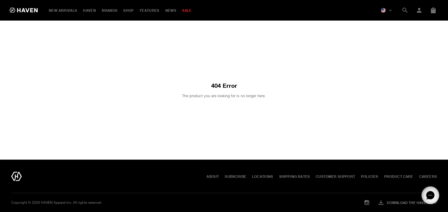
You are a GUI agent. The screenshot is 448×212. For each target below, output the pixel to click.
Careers (428, 176)
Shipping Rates (294, 176)
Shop (128, 10)
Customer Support (335, 176)
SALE (186, 10)
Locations (262, 176)
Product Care (398, 176)
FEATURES (149, 10)
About (212, 176)
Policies (369, 176)
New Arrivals (63, 10)
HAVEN (89, 10)
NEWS (170, 10)
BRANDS (109, 10)
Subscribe (235, 176)
